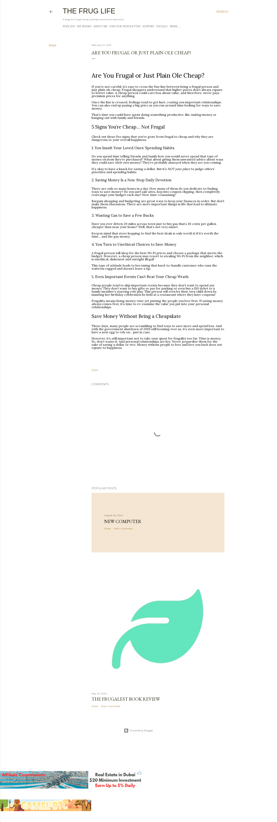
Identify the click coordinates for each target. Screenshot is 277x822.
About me (100, 26)
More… (175, 26)
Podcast (69, 26)
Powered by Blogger (138, 730)
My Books (84, 26)
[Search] (222, 11)
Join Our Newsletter (124, 26)
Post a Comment (123, 528)
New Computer (122, 521)
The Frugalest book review (126, 699)
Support (148, 26)
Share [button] (52, 45)
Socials (162, 26)
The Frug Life (89, 11)
